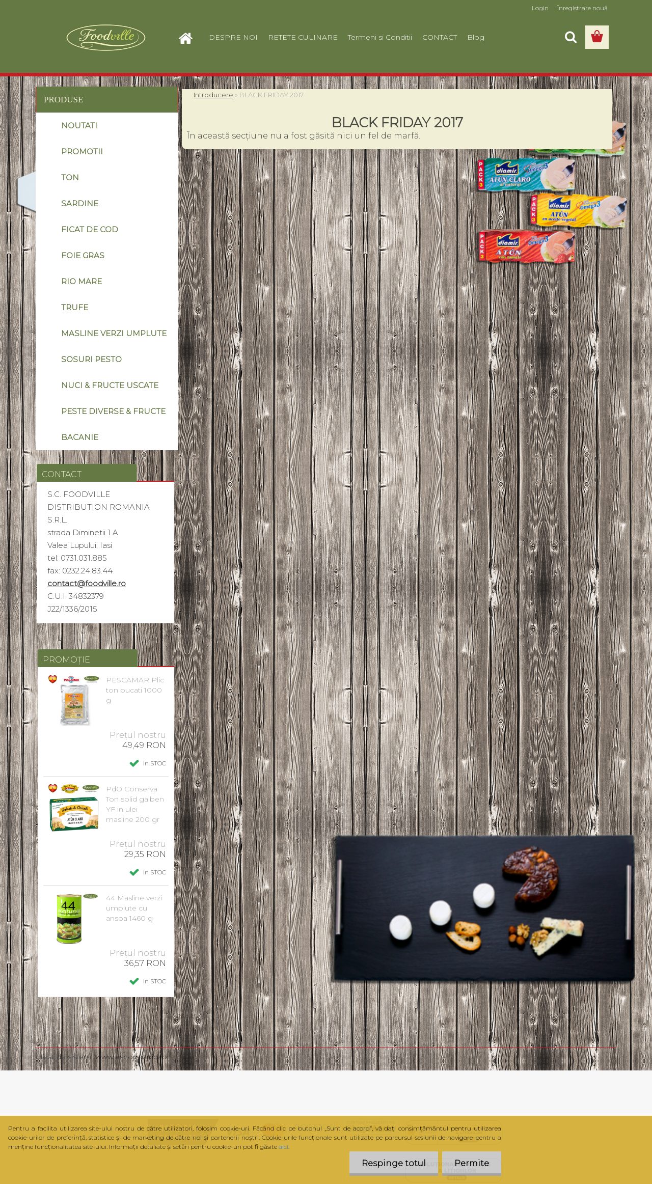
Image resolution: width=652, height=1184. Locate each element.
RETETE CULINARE (303, 37)
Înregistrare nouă (582, 8)
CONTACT (439, 37)
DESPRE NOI (233, 37)
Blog (475, 37)
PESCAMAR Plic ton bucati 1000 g (135, 690)
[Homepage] (189, 37)
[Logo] (106, 37)
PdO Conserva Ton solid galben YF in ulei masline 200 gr (135, 804)
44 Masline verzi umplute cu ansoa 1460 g (134, 908)
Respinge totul (392, 1163)
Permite (471, 1163)
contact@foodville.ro (86, 583)
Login (540, 8)
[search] (570, 37)
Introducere (213, 95)
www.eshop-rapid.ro (131, 1056)
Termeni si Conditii (380, 37)
